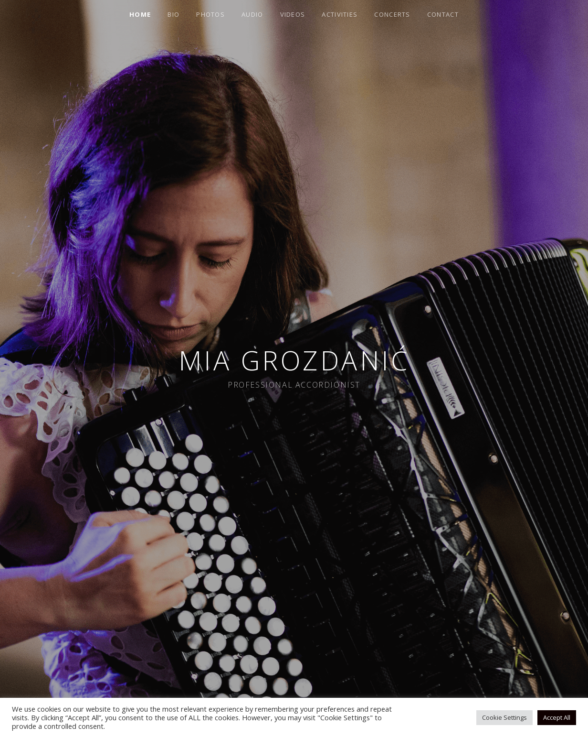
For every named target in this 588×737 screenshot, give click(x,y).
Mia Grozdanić (294, 360)
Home (140, 14)
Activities (339, 14)
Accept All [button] (556, 717)
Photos (210, 14)
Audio (252, 14)
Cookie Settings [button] (504, 717)
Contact (443, 14)
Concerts (392, 14)
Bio (173, 14)
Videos (292, 14)
